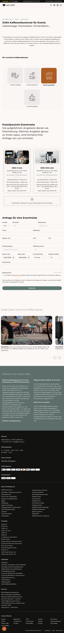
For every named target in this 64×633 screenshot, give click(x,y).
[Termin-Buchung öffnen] (4, 629)
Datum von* (6, 254)
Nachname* (42, 222)
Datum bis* (21, 254)
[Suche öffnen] (51, 5)
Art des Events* (38, 254)
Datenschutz (17, 275)
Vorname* (15, 222)
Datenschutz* (6, 272)
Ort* (49, 238)
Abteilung (36, 230)
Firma (4, 230)
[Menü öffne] (61, 5)
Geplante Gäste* (53, 254)
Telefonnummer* (38, 246)
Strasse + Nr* (6, 238)
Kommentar (6, 262)
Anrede (4, 222)
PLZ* (34, 238)
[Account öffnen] (54, 5)
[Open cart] (58, 5)
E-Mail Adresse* (7, 246)
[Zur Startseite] (8, 5)
